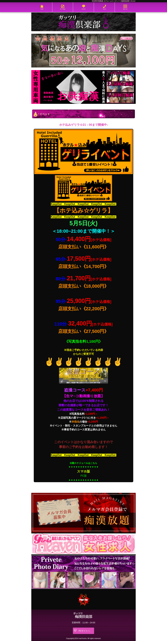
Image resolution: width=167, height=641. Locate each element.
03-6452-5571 (104, 7)
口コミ (83, 7)
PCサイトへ (84, 631)
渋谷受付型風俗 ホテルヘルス (103, 1)
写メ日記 (62, 7)
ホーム (41, 7)
